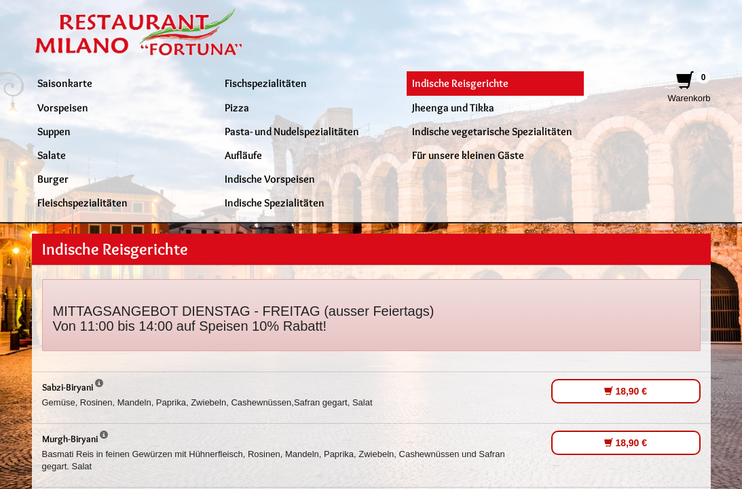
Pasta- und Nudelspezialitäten (292, 131)
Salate (51, 155)
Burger (53, 178)
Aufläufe (243, 155)
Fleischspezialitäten (82, 202)
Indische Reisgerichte (460, 83)
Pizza (237, 107)
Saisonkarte (64, 83)
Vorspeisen (62, 107)
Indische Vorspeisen (270, 178)
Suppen (54, 131)
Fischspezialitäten (266, 83)
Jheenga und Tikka (453, 107)
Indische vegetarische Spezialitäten (492, 131)
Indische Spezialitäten (274, 202)
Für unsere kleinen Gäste (468, 155)
